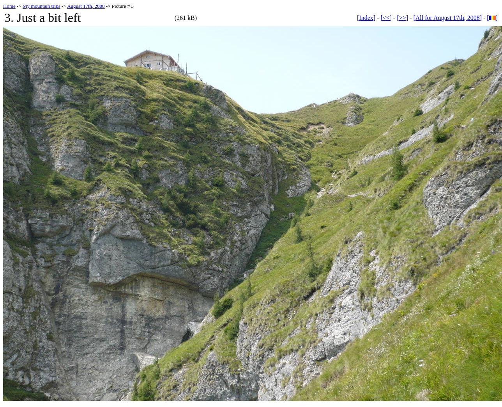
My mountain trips (41, 6)
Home (9, 6)
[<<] (386, 17)
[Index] (366, 17)
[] (492, 17)
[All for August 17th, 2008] (447, 17)
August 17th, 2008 (85, 6)
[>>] (402, 17)
